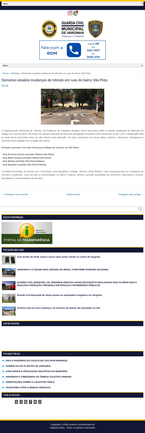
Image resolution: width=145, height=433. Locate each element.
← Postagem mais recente (15, 194)
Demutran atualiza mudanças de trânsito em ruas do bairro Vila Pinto (55, 80)
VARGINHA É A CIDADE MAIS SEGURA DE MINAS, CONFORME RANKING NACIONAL (63, 269)
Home (5, 73)
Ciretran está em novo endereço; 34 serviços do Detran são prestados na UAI (58, 308)
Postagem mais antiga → (130, 194)
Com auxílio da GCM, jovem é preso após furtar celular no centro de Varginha (58, 257)
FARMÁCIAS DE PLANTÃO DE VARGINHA (28, 366)
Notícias (15, 73)
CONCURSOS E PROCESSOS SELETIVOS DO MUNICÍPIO (36, 371)
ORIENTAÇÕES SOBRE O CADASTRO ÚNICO (30, 382)
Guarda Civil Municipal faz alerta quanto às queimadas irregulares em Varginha (59, 295)
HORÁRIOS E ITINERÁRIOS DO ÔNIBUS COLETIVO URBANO (39, 376)
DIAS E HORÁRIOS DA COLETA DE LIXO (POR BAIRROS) (36, 360)
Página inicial (73, 194)
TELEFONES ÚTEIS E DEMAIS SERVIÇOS (28, 387)
